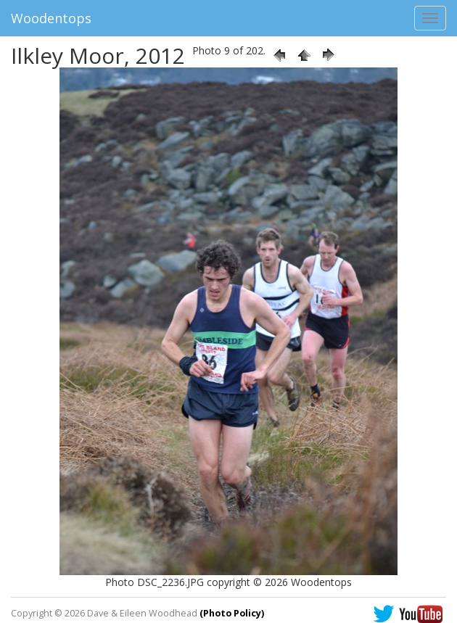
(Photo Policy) (231, 613)
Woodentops (51, 18)
